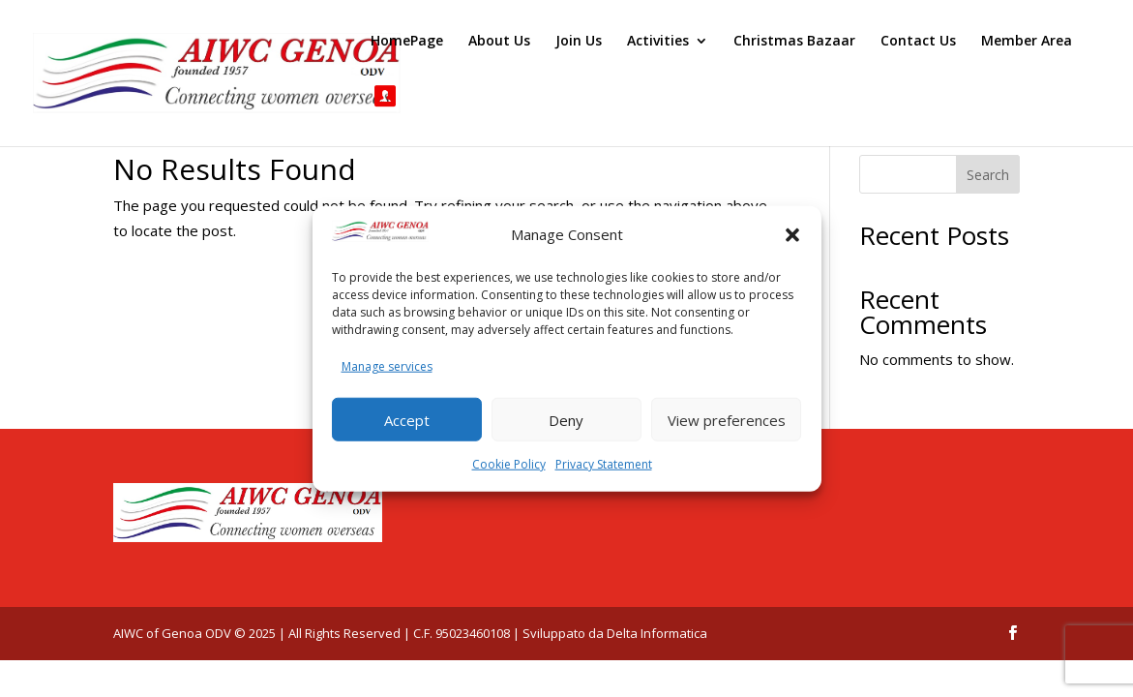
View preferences (727, 419)
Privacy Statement (603, 464)
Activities (658, 41)
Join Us (578, 41)
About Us (499, 41)
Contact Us (918, 41)
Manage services (387, 365)
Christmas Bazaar (794, 41)
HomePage (407, 41)
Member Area (1026, 41)
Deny (566, 419)
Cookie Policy (509, 464)
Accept (407, 419)
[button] (792, 235)
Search (988, 175)
